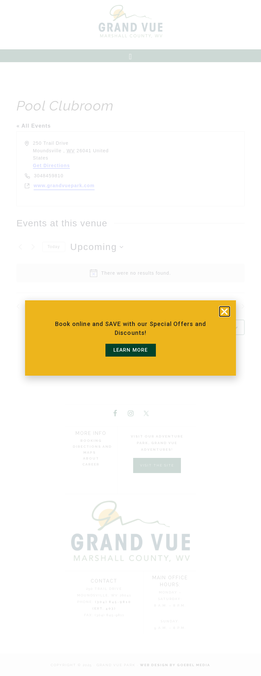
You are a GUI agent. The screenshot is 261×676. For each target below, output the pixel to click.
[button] (224, 311)
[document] (130, 338)
